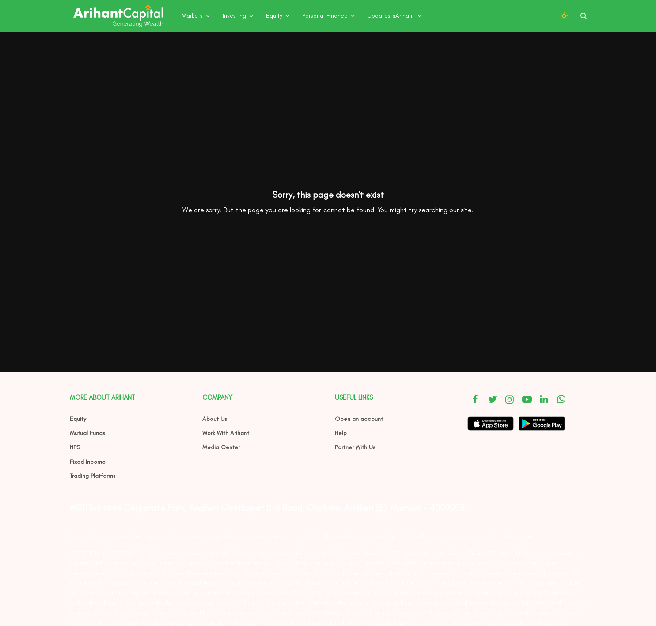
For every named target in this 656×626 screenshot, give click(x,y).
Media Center (221, 447)
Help (341, 433)
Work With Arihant (225, 433)
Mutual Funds (87, 433)
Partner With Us (355, 447)
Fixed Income (88, 462)
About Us (214, 419)
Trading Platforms (93, 476)
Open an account (359, 419)
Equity (78, 419)
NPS (75, 447)
